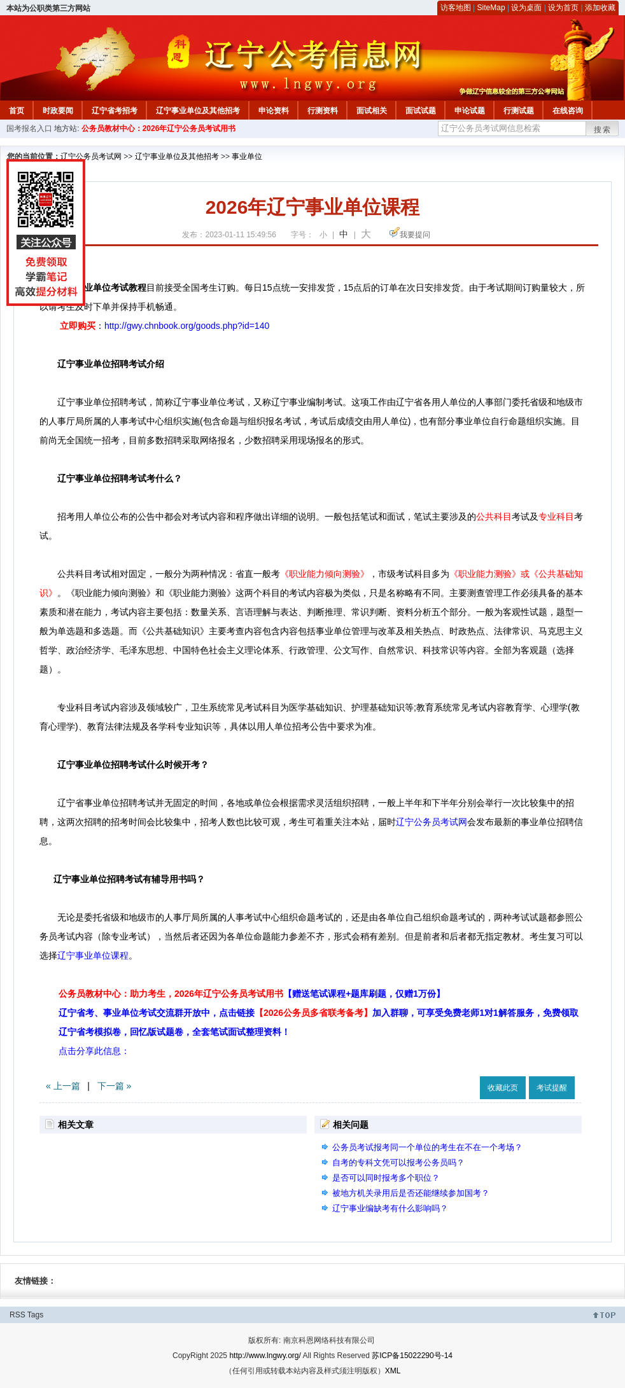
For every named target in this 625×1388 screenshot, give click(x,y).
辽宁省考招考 (114, 110)
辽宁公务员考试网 (91, 156)
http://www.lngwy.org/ (265, 1355)
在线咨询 (567, 110)
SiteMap (491, 7)
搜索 (603, 129)
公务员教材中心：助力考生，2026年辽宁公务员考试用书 (252, 994)
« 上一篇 (63, 1086)
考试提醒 (552, 1087)
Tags (35, 1314)
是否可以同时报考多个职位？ (386, 1178)
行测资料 (322, 110)
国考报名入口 (29, 128)
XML (393, 1370)
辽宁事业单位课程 (93, 955)
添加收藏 (600, 7)
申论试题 (469, 110)
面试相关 (371, 110)
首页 (16, 110)
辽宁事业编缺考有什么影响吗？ (390, 1208)
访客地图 (455, 7)
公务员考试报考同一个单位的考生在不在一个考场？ (427, 1147)
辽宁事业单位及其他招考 (198, 110)
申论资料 (273, 110)
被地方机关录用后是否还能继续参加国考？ (410, 1193)
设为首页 (563, 7)
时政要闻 (58, 110)
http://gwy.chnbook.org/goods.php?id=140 (186, 326)
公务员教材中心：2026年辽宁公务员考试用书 (158, 128)
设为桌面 (526, 7)
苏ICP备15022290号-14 (412, 1355)
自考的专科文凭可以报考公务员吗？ (398, 1162)
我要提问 (415, 234)
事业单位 (247, 156)
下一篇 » (114, 1086)
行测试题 (518, 110)
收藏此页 (503, 1087)
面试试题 (420, 110)
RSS (17, 1314)
